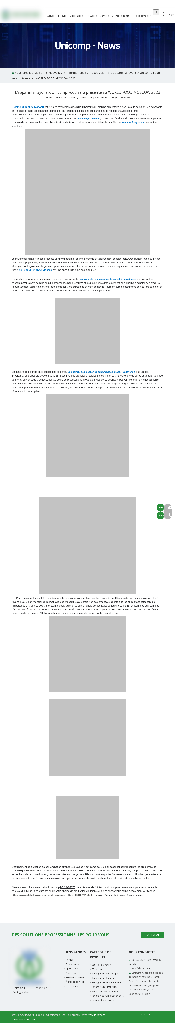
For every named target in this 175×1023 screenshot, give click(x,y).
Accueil (69, 959)
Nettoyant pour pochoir (104, 1000)
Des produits (72, 964)
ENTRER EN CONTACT (153, 935)
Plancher (145, 1014)
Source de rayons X (101, 964)
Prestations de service (77, 977)
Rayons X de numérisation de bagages (111, 995)
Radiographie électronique (105, 973)
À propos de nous (75, 981)
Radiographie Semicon (103, 977)
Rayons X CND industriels (105, 986)
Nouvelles (71, 972)
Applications (72, 968)
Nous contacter (74, 986)
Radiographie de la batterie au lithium (111, 982)
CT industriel (98, 969)
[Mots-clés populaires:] (156, 12)
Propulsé (125, 97)
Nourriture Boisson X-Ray (105, 991)
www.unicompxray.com (24, 1019)
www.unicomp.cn (96, 1014)
